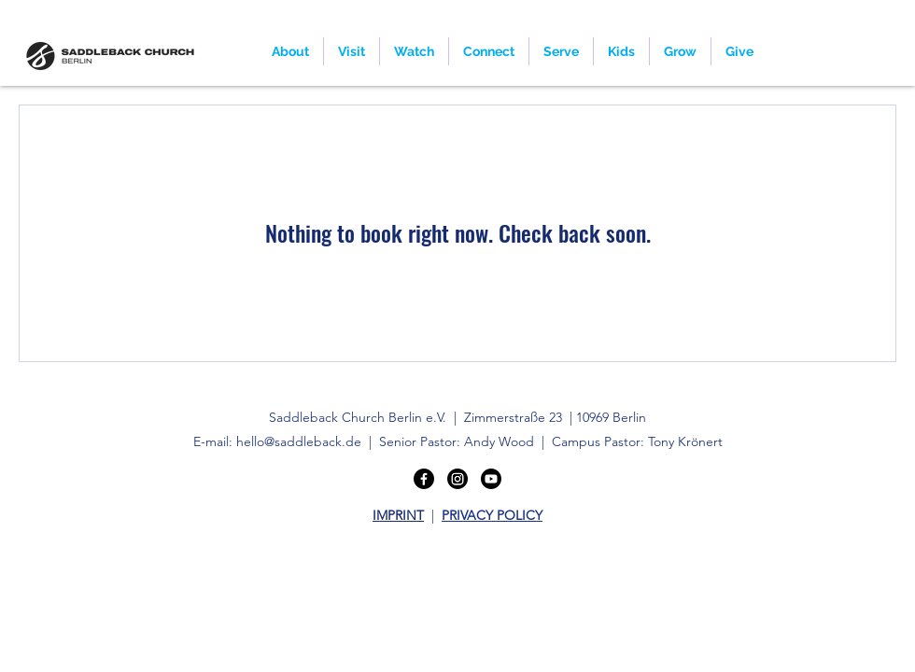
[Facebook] (424, 479)
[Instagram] (457, 479)
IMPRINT (398, 515)
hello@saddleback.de (298, 441)
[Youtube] (491, 479)
